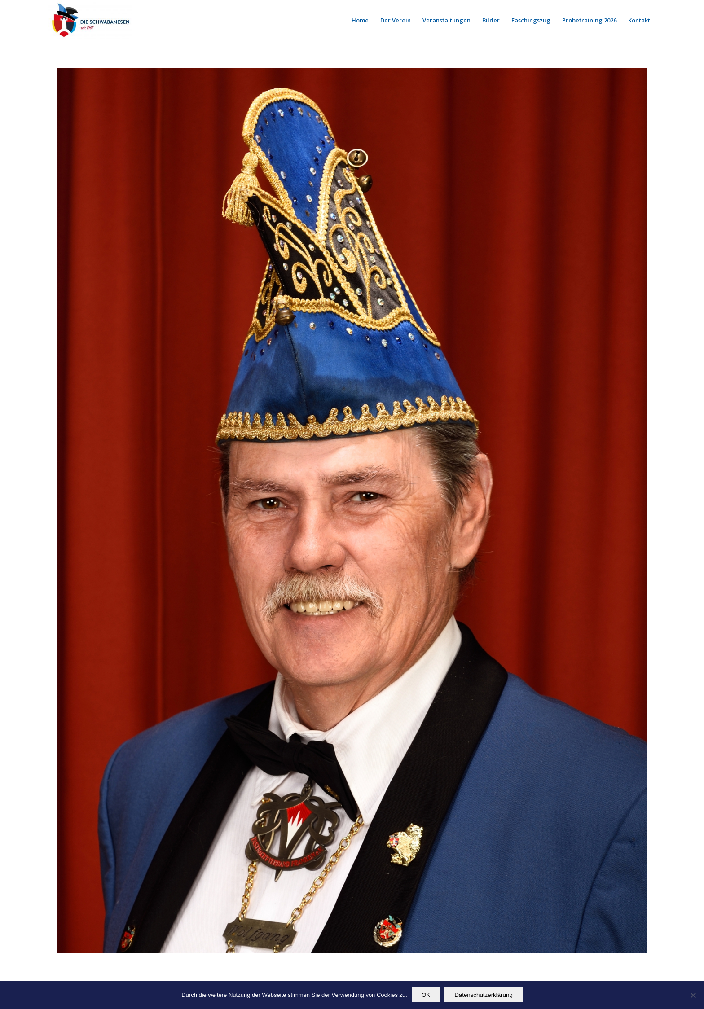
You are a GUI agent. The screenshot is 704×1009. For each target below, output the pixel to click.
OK (426, 994)
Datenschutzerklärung (483, 994)
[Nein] (692, 995)
